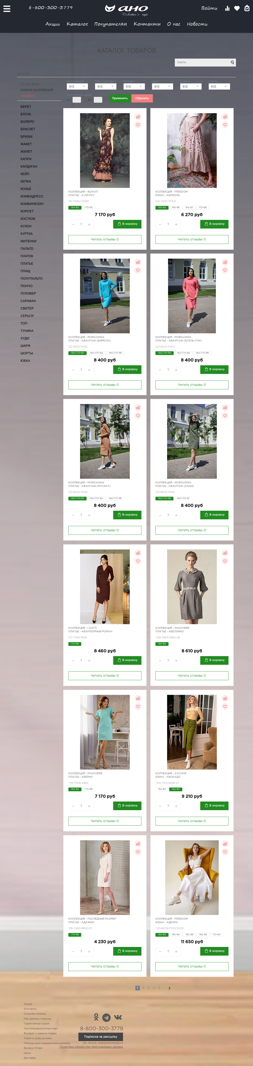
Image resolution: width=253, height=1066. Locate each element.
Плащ (25, 271)
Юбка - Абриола (167, 195)
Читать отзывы (105, 239)
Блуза (26, 114)
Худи (25, 338)
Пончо (26, 286)
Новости (197, 24)
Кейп (25, 174)
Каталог (77, 24)
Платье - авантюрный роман (90, 631)
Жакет (26, 144)
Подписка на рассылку (100, 1036)
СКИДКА (27, 96)
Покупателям (110, 24)
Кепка (26, 181)
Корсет (27, 211)
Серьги (27, 316)
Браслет (28, 129)
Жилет (26, 151)
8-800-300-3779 (50, 7)
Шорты (27, 353)
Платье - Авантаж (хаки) (174, 486)
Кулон (26, 226)
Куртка (27, 234)
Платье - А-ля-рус (81, 195)
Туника (27, 331)
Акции (53, 24)
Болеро (27, 121)
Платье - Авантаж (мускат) (89, 486)
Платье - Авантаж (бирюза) (89, 341)
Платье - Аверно (80, 777)
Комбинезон (32, 204)
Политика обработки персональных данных (91, 1047)
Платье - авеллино (169, 631)
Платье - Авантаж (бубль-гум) (178, 341)
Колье (26, 189)
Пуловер (28, 293)
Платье (27, 263)
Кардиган (29, 166)
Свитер (27, 308)
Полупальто (31, 278)
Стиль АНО (30, 84)
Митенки (28, 241)
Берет (26, 107)
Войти (210, 8)
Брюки (26, 136)
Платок (27, 256)
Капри (26, 159)
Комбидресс (32, 196)
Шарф (25, 346)
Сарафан (28, 301)
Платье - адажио (81, 922)
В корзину (129, 224)
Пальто (27, 248)
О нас (173, 24)
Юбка (25, 360)
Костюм (28, 219)
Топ (24, 323)
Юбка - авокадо (167, 777)
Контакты (147, 24)
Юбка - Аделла (166, 922)
